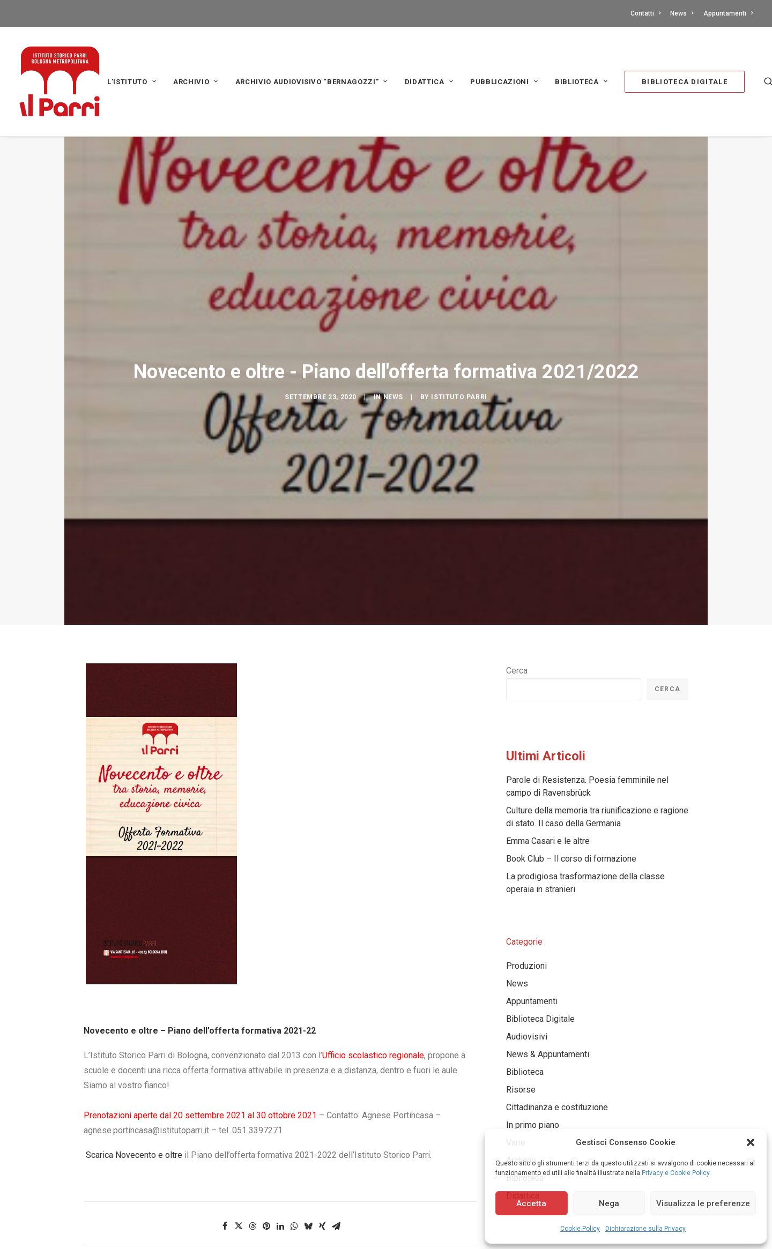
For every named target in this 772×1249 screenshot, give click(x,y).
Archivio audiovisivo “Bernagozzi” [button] (311, 82)
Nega (609, 1203)
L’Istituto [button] (131, 82)
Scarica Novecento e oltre (133, 1063)
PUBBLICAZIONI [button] (504, 82)
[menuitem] (647, 13)
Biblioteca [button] (581, 82)
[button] (750, 1142)
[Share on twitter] (238, 1134)
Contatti (645, 13)
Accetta (531, 1203)
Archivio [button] (195, 82)
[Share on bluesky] (308, 1134)
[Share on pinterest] (266, 1134)
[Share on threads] (252, 1134)
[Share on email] (336, 1134)
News (681, 13)
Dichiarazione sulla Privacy (645, 1228)
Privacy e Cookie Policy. (676, 1173)
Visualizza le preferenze (703, 1203)
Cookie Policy (580, 1228)
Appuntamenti (728, 13)
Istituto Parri (459, 351)
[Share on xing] (322, 1134)
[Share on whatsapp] (294, 1134)
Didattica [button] (429, 82)
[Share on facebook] (224, 1134)
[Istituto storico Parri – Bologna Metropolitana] (59, 81)
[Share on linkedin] (280, 1134)
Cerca (517, 579)
